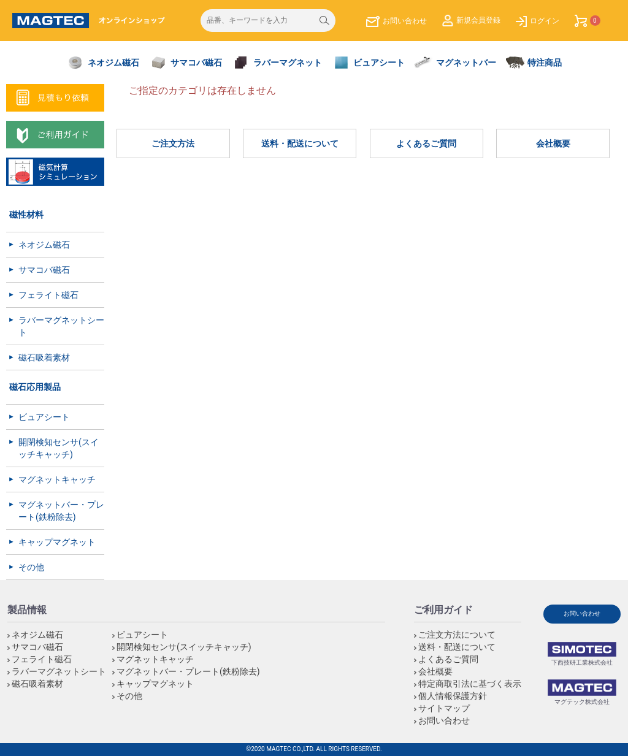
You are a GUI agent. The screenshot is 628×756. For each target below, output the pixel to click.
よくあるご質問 (426, 143)
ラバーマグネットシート (61, 326)
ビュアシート (44, 417)
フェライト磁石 (48, 295)
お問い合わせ (444, 720)
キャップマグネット (57, 542)
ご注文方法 (172, 143)
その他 (31, 567)
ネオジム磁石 (44, 245)
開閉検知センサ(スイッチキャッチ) (58, 448)
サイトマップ (444, 708)
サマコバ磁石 (44, 270)
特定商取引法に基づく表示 (469, 684)
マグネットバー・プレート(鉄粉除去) (61, 511)
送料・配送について (300, 143)
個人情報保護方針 (452, 696)
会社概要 (553, 143)
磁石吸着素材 (44, 357)
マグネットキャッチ (57, 479)
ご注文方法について (457, 635)
